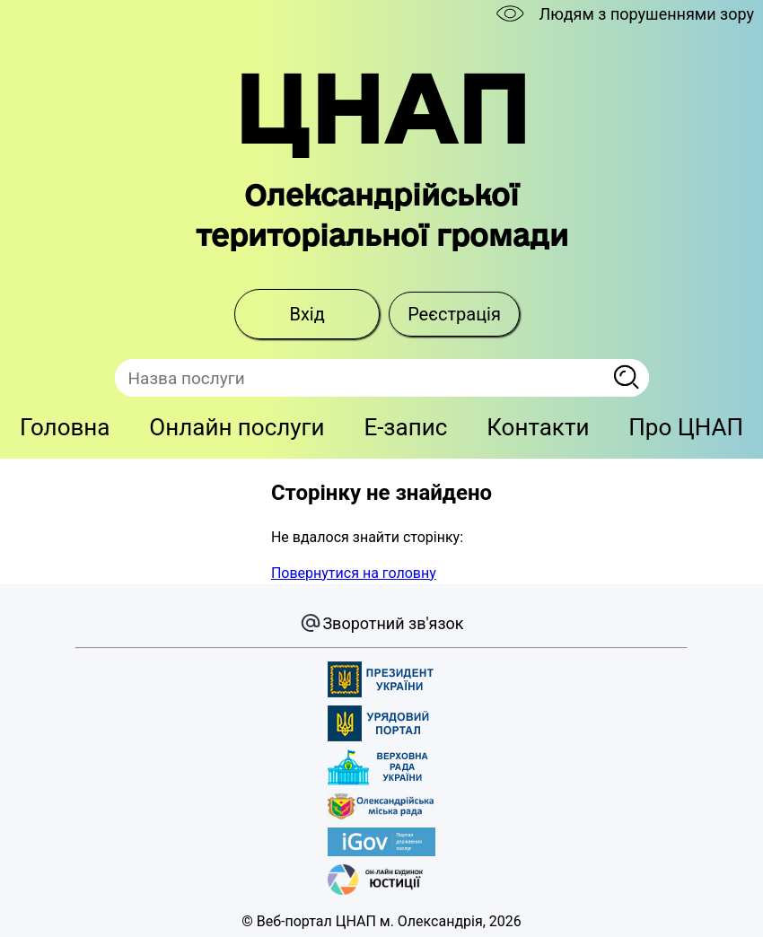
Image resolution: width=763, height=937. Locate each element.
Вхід (306, 314)
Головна (65, 427)
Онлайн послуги (236, 427)
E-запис (405, 427)
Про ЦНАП (685, 427)
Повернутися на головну (353, 573)
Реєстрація (454, 314)
